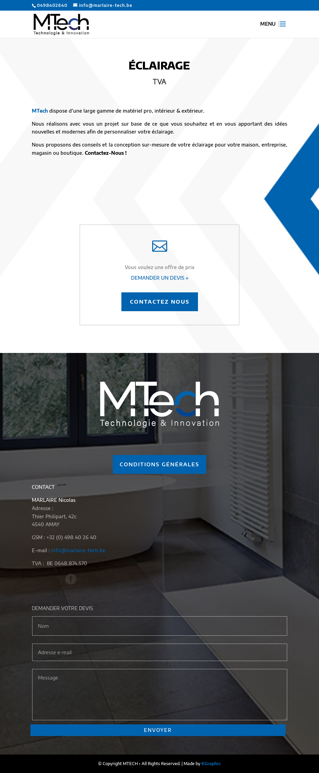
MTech (40, 111)
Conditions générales (159, 464)
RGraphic (211, 763)
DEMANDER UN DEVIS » (159, 278)
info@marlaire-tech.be (78, 550)
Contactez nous (159, 302)
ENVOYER (158, 730)
